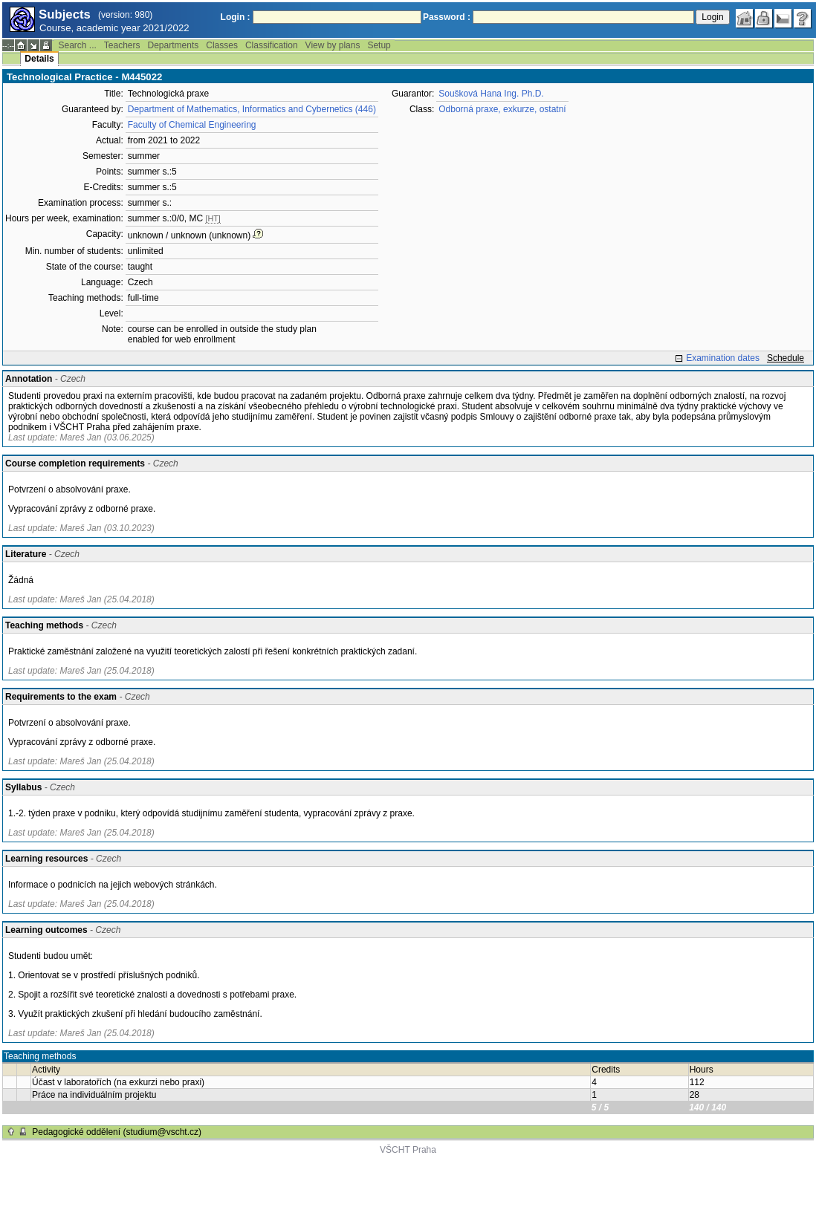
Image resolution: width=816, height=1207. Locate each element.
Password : (446, 17)
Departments (173, 45)
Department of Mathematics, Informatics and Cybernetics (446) (252, 109)
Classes (222, 45)
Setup (378, 45)
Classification (271, 45)
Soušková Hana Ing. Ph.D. (490, 93)
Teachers (122, 45)
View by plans (332, 45)
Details (39, 58)
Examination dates (723, 358)
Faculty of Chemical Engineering (192, 125)
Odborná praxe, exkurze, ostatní (502, 109)
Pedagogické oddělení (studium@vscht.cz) (116, 1132)
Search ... (77, 45)
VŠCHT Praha (408, 1150)
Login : (235, 17)
